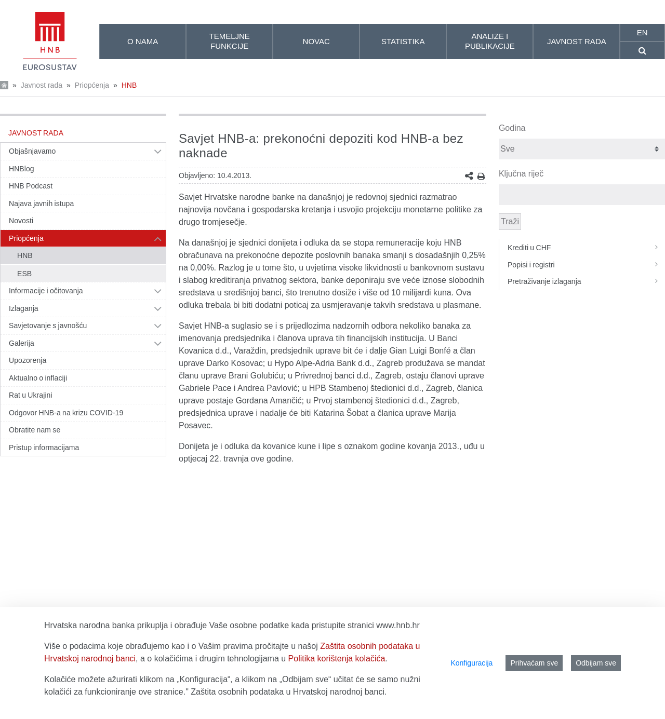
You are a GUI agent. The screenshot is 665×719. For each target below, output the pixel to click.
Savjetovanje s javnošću (48, 325)
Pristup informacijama (44, 447)
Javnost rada (41, 85)
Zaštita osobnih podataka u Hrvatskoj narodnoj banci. (289, 691)
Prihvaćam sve (534, 663)
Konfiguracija (471, 663)
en (642, 32)
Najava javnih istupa (41, 203)
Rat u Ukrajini (30, 395)
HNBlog (21, 169)
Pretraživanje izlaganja (586, 281)
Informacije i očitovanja (46, 291)
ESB (24, 273)
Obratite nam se (34, 430)
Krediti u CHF (586, 247)
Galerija (21, 343)
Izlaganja (23, 308)
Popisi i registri (586, 265)
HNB (129, 85)
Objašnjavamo (32, 151)
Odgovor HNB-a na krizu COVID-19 (66, 413)
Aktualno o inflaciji (38, 378)
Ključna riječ (521, 173)
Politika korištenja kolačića (336, 658)
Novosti (21, 220)
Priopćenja (92, 85)
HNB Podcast (30, 186)
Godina (512, 128)
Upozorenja (27, 360)
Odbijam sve (596, 663)
